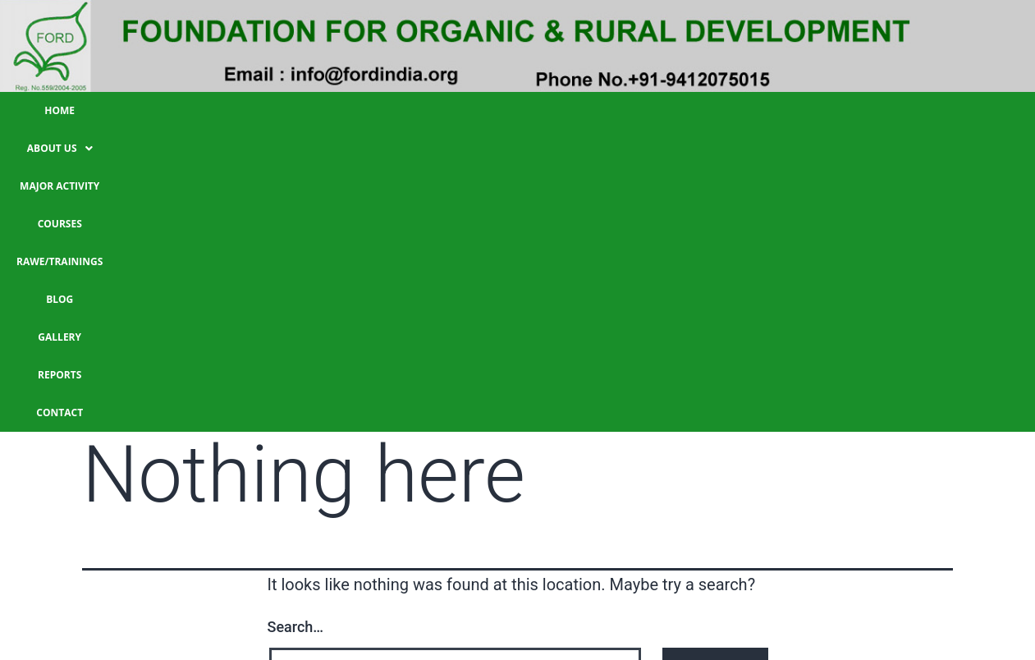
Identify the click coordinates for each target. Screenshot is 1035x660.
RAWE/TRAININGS (547, 110)
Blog (636, 110)
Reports (781, 110)
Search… (296, 324)
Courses (449, 110)
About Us (249, 110)
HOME (168, 110)
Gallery (704, 110)
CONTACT (859, 110)
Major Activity (353, 110)
